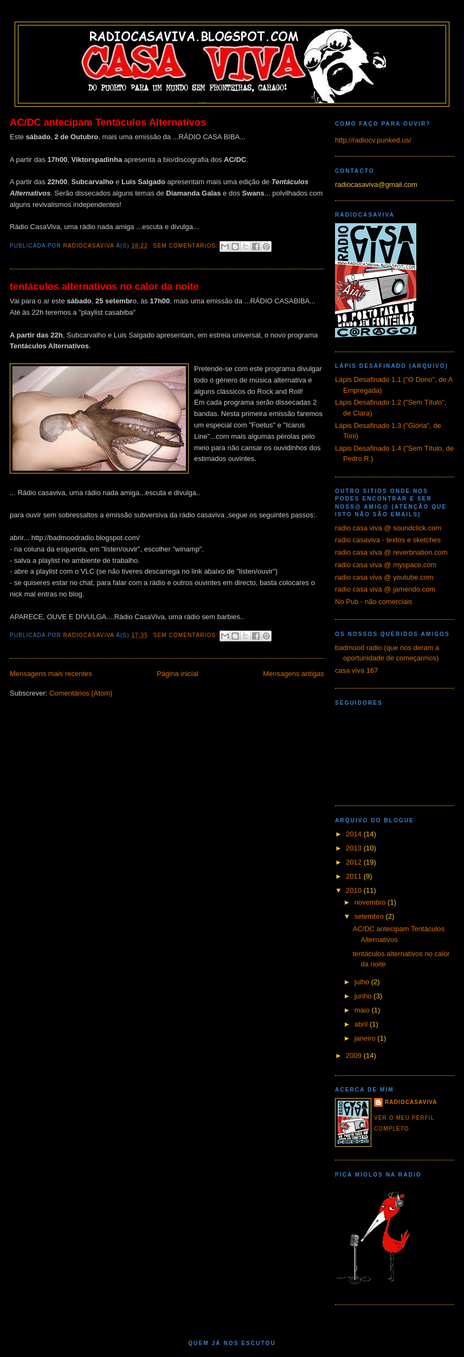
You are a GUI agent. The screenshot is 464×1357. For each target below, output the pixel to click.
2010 (355, 890)
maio (363, 1010)
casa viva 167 (356, 670)
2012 (355, 862)
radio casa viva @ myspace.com (385, 565)
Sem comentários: (186, 246)
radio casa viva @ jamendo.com (385, 589)
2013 (355, 848)
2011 (355, 876)
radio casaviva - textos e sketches (388, 540)
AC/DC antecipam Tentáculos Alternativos (108, 122)
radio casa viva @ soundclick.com (388, 528)
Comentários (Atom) (80, 693)
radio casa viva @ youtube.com (384, 577)
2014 (355, 834)
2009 (355, 1055)
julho (363, 982)
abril (362, 1024)
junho (364, 996)
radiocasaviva (411, 1102)
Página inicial (177, 674)
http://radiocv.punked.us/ (373, 140)
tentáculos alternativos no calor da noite (104, 286)
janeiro (366, 1038)
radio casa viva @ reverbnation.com (391, 552)
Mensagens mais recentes (51, 674)
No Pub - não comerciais (373, 602)
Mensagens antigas (293, 674)
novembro (371, 902)
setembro (370, 916)
